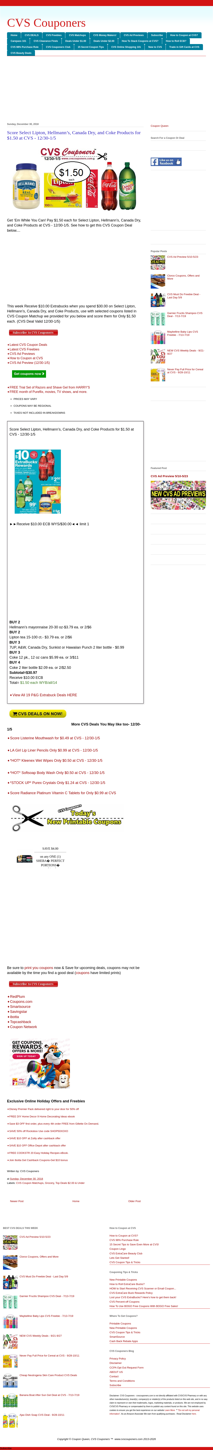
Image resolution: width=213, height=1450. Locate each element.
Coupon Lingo (118, 1248)
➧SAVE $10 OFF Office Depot (25, 1145)
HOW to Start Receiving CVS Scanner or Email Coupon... (143, 1288)
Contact (114, 1376)
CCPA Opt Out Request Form (127, 1367)
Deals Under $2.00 (104, 41)
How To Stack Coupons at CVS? (140, 41)
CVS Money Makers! (104, 35)
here (194, 1414)
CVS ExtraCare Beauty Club (126, 1253)
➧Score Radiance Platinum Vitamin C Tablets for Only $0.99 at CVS (61, 793)
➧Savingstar (17, 1012)
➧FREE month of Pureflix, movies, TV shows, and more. (47, 391)
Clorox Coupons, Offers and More (38, 1256)
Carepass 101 (18, 41)
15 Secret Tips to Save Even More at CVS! (134, 1244)
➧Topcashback (19, 1022)
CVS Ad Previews (134, 35)
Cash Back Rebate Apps (124, 1341)
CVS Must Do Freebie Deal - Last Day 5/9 (43, 1276)
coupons (82, 973)
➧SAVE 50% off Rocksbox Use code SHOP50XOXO (38, 1131)
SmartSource (117, 1336)
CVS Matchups (77, 35)
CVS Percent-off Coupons (124, 1301)
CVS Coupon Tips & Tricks (125, 1262)
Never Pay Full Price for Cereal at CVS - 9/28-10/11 (185, 371)
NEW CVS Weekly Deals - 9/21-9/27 (40, 1335)
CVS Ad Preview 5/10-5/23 (182, 256)
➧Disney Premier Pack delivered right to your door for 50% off (43, 1109)
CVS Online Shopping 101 (126, 47)
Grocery (49, 1182)
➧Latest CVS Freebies (23, 349)
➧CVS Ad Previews (21, 353)
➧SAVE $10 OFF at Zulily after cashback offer (33, 1138)
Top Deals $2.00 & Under (70, 1182)
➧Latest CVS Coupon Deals (27, 344)
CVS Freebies (53, 35)
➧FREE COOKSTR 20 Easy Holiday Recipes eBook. (38, 1152)
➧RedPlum (16, 997)
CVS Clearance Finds (46, 41)
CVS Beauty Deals (21, 53)
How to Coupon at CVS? (184, 35)
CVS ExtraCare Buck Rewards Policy (131, 1292)
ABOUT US (116, 1372)
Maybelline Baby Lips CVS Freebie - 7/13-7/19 (182, 333)
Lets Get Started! (119, 1257)
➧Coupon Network (22, 1027)
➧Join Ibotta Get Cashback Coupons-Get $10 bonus (37, 1160)
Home (14, 35)
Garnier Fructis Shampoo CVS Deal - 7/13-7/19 (185, 315)
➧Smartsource (19, 1007)
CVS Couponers (46, 22)
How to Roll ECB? (176, 41)
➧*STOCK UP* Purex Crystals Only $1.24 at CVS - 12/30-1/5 (56, 783)
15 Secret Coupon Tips (91, 47)
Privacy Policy (118, 1358)
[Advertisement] (106, 90)
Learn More (170, 1410)
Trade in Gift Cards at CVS (184, 47)
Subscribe (157, 35)
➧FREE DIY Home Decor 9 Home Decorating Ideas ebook (41, 1116)
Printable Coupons (120, 1323)
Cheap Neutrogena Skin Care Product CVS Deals (48, 1375)
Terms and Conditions (122, 1380)
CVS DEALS (32, 35)
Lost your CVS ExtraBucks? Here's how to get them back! (143, 1297)
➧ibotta (13, 1017)
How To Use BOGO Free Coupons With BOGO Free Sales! (144, 1306)
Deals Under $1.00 (75, 41)
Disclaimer (116, 1362)
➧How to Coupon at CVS (25, 358)
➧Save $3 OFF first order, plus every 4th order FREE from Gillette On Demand (52, 1123)
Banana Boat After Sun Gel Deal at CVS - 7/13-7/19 (49, 1395)
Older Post (134, 1201)
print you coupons (39, 968)
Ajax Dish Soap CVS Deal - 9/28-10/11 (41, 1414)
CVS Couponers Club (58, 47)
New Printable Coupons (123, 1279)
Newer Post (17, 1201)
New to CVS (155, 47)
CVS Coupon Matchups (30, 1182)
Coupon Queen (159, 125)
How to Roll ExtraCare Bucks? (127, 1284)
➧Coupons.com (19, 1002)
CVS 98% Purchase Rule (25, 47)
